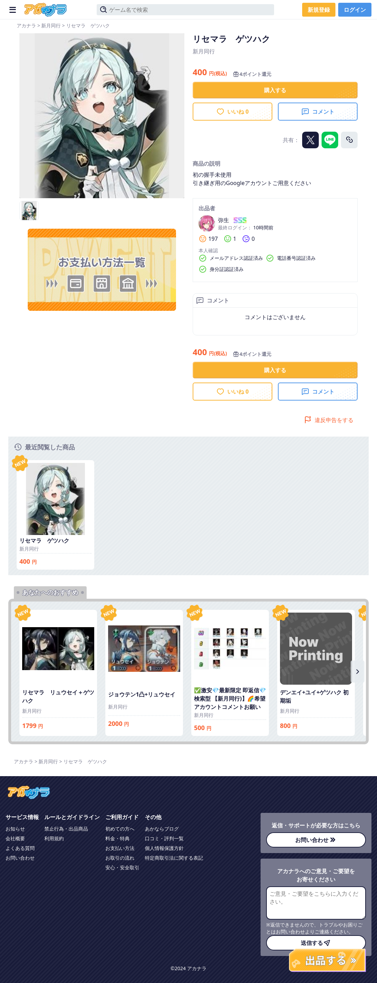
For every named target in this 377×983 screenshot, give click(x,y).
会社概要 (15, 838)
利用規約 (54, 838)
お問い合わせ (20, 857)
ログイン (355, 10)
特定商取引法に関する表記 (174, 857)
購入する (275, 90)
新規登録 (319, 10)
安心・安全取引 (122, 867)
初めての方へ (119, 828)
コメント (317, 111)
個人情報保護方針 (164, 848)
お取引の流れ (119, 857)
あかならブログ (162, 828)
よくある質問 (20, 848)
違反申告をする (328, 420)
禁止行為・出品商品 (66, 828)
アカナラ (26, 25)
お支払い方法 (119, 848)
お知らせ (15, 828)
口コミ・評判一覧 (164, 838)
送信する (316, 943)
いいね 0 (232, 111)
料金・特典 (117, 838)
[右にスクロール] (358, 671)
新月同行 (51, 25)
